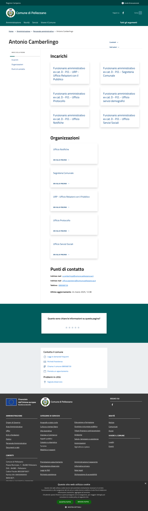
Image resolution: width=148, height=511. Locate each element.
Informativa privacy (82, 466)
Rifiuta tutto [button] (83, 502)
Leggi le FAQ (45, 470)
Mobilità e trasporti (47, 449)
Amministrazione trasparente (86, 462)
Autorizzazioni (80, 443)
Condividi (114, 42)
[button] (74, 507)
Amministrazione (23, 31)
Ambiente (78, 434)
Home (11, 31)
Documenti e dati (12, 447)
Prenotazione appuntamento (51, 462)
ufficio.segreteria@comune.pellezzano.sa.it (79, 280)
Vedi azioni (114, 47)
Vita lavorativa (46, 430)
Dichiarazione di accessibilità (85, 474)
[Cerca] (139, 13)
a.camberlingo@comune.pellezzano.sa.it (78, 276)
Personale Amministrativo (16, 443)
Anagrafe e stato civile (49, 422)
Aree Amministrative (14, 426)
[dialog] (74, 496)
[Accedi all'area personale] (130, 3)
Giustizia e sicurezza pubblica (85, 426)
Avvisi (111, 430)
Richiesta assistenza (48, 474)
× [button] (145, 483)
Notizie (111, 422)
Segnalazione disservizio (49, 466)
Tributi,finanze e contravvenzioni (87, 430)
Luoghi (111, 442)
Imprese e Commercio (48, 435)
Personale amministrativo (43, 31)
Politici (8, 439)
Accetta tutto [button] (65, 502)
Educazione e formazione (84, 422)
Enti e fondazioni (12, 435)
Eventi (111, 446)
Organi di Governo (13, 422)
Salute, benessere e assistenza (86, 439)
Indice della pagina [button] (18, 52)
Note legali (78, 470)
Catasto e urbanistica (48, 442)
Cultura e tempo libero (49, 426)
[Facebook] (118, 12)
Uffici (8, 430)
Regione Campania (13, 3)
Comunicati (113, 426)
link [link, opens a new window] (87, 497)
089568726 (63, 285)
